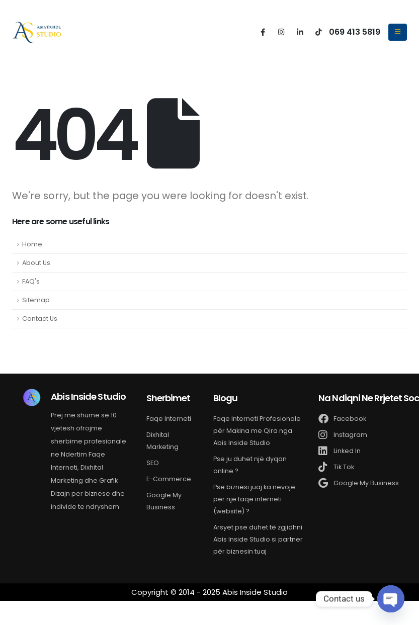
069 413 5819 (354, 32)
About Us (36, 262)
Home (32, 244)
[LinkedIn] (300, 31)
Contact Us (39, 318)
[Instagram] (281, 31)
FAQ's (31, 281)
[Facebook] (263, 31)
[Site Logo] (37, 32)
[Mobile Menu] (397, 32)
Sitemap (36, 300)
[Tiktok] (318, 31)
